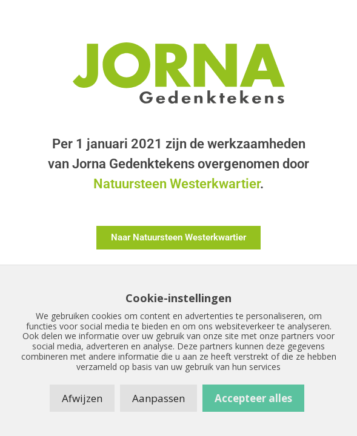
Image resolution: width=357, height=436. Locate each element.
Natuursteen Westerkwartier (176, 183)
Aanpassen (158, 398)
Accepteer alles (253, 398)
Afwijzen (82, 398)
